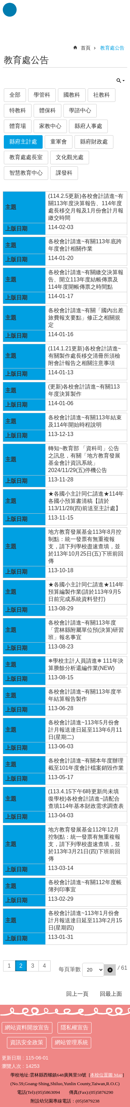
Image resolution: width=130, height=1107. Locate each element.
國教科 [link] (71, 95)
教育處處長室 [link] (26, 157)
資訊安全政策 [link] (26, 1042)
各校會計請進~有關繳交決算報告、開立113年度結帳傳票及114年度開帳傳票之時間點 (85, 279)
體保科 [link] (47, 110)
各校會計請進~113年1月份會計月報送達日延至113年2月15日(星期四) (85, 920)
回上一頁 (77, 994)
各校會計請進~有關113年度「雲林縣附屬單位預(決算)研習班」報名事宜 (86, 630)
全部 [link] (14, 95)
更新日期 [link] (11, 1058)
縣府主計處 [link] (23, 142)
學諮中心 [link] (80, 110)
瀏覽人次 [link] (11, 1066)
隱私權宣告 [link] (74, 1027)
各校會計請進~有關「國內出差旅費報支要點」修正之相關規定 (85, 317)
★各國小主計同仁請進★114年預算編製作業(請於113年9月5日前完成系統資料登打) (86, 592)
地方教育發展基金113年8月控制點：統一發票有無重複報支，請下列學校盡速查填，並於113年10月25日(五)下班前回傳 (85, 546)
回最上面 (111, 994)
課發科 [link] (64, 173)
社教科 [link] (101, 95)
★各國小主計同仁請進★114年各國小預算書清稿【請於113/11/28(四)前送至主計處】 (86, 501)
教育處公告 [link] (112, 48)
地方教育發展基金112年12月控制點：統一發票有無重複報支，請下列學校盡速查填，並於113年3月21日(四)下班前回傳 (84, 844)
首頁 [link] (85, 48)
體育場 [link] (17, 126)
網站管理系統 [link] (71, 1042)
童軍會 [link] (58, 142)
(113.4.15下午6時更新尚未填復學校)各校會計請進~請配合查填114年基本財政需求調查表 (86, 798)
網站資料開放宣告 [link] (27, 1027)
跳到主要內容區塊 (3, 3)
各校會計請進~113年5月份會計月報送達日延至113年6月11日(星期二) (85, 730)
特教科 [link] (17, 110)
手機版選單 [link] (10, 10)
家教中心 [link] (50, 126)
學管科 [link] (42, 95)
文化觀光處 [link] (70, 157)
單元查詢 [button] (120, 81)
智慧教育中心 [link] (26, 173)
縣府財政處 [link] (94, 142)
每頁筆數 (70, 969)
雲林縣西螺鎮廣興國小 (65, 17)
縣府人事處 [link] (88, 126)
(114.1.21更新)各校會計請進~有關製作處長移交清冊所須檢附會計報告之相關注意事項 (84, 356)
